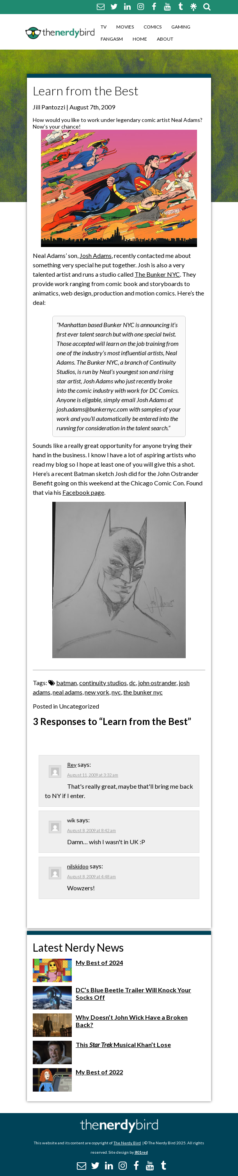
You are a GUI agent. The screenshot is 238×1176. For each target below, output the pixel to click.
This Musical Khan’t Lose (123, 1044)
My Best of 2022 (99, 1072)
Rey (71, 764)
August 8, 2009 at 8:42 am (91, 830)
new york (97, 692)
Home (140, 39)
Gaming (180, 27)
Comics (153, 27)
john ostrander (157, 682)
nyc (116, 692)
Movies (125, 27)
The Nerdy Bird (127, 1142)
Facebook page (83, 492)
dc (132, 682)
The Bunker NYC (157, 274)
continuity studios (103, 682)
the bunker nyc (143, 692)
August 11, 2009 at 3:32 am (92, 774)
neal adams (67, 692)
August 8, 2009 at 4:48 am (91, 876)
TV (104, 27)
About (165, 39)
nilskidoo (78, 866)
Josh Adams (96, 255)
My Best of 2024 (99, 962)
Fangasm (112, 39)
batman (66, 682)
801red (141, 1152)
